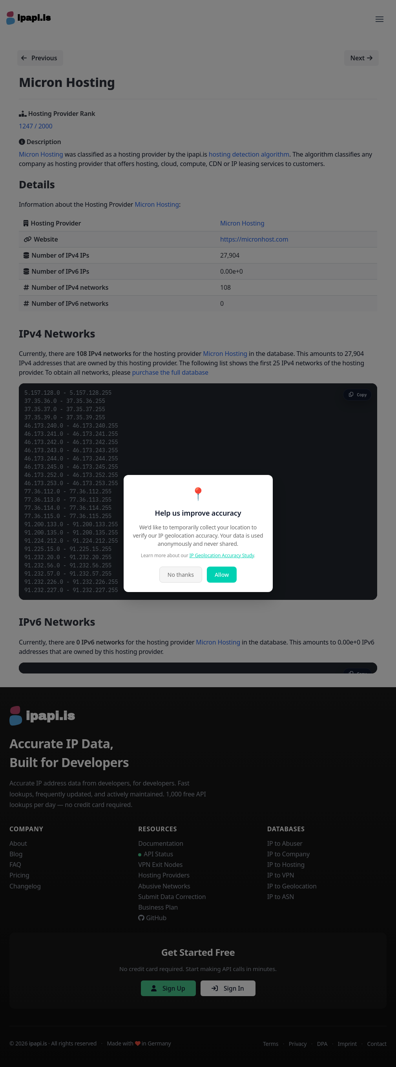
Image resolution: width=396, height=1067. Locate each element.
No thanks (181, 574)
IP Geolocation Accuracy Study (222, 555)
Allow (222, 574)
